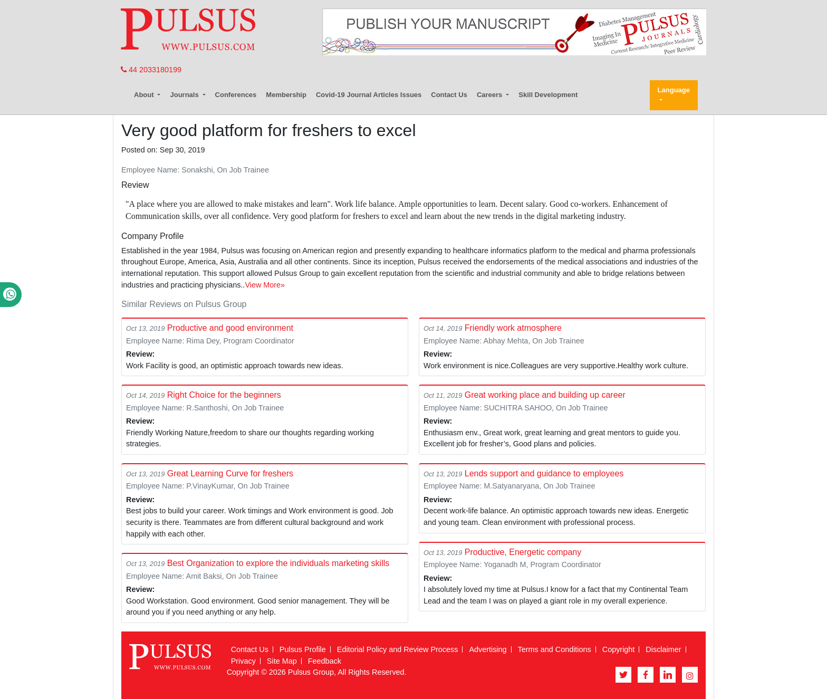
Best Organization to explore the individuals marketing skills (278, 563)
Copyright (618, 649)
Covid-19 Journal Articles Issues (368, 95)
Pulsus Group (311, 672)
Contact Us (449, 95)
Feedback (324, 661)
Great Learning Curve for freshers (230, 473)
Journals (185, 95)
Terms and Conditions (554, 649)
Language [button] (674, 90)
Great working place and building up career (545, 394)
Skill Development (548, 95)
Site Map (282, 661)
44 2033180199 (151, 69)
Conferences (236, 95)
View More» (265, 285)
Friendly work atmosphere (513, 327)
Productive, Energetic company (523, 552)
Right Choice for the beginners (224, 394)
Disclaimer (663, 649)
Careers (490, 95)
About (145, 95)
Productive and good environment (230, 327)
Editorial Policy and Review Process (397, 649)
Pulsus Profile (303, 649)
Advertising (487, 649)
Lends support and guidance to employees (544, 473)
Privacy (243, 661)
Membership (286, 95)
